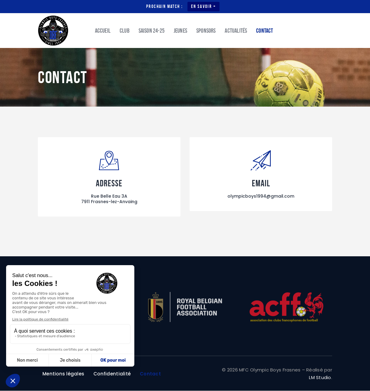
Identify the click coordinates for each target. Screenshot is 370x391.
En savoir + (203, 6)
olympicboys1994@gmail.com (260, 196)
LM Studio (320, 378)
